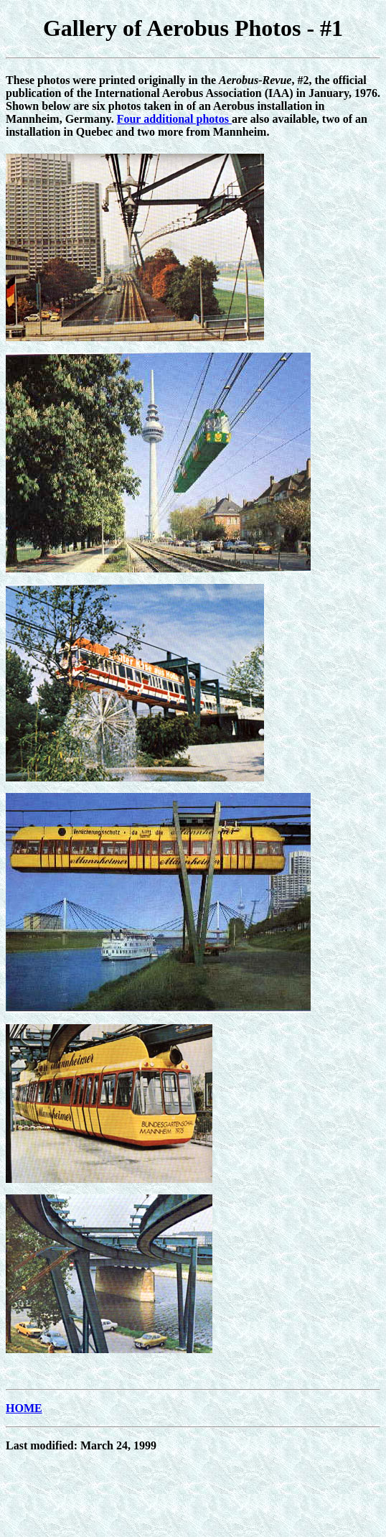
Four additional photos (174, 119)
